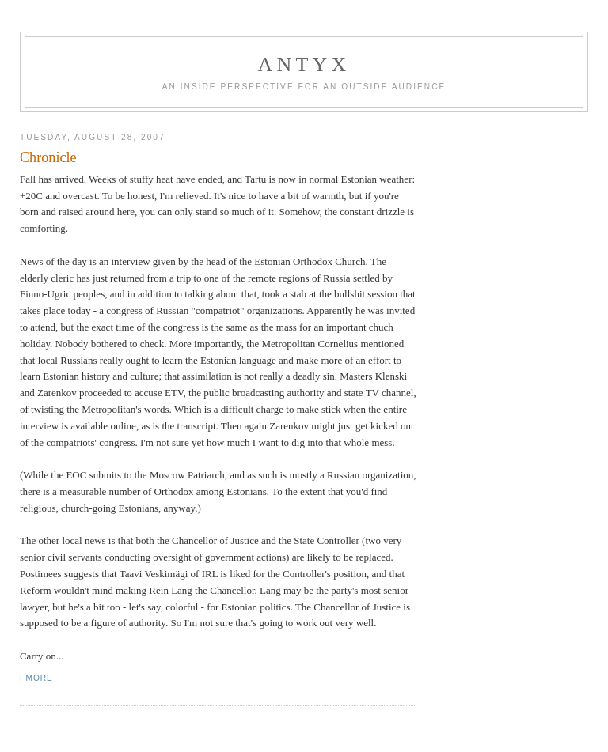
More (38, 678)
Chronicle (48, 157)
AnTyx (304, 64)
